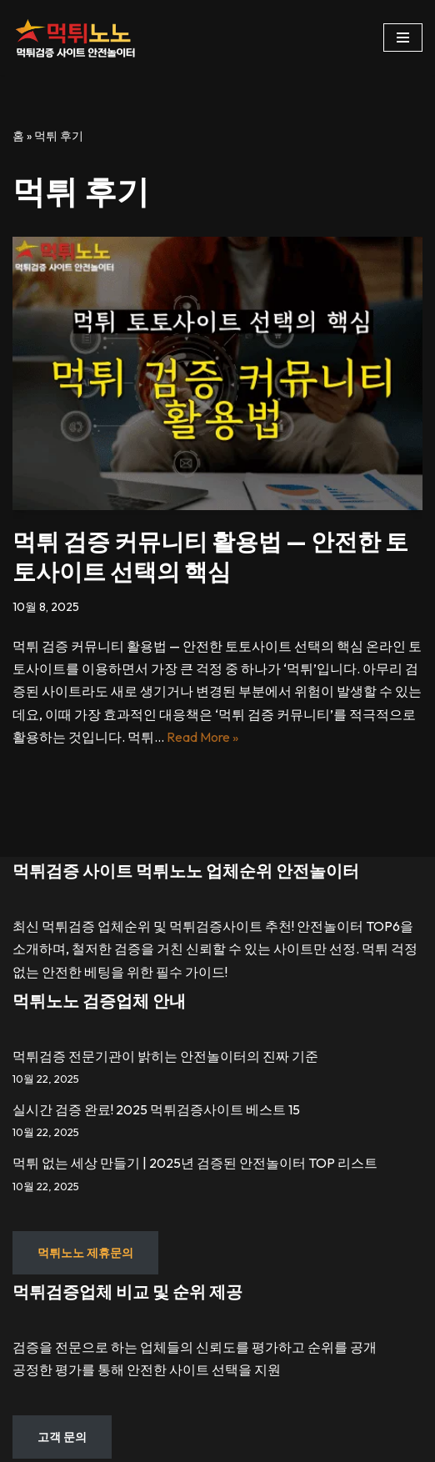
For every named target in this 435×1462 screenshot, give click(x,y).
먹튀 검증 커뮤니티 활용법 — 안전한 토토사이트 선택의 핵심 (210, 556)
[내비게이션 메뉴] (402, 37)
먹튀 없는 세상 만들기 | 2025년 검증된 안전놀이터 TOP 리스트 (195, 1162)
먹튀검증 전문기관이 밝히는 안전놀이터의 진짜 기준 (165, 1056)
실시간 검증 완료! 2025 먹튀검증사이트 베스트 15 (156, 1109)
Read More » (202, 736)
